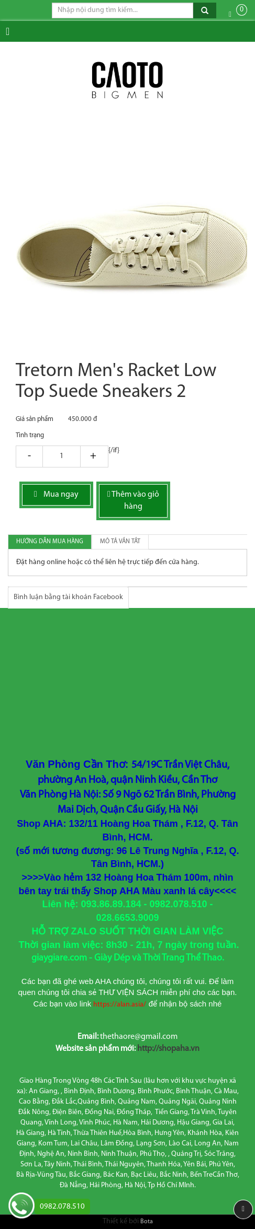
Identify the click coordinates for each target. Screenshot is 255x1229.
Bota (146, 1222)
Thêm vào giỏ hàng (133, 500)
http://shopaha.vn (168, 1049)
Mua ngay (56, 494)
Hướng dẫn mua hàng (49, 542)
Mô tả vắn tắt (120, 542)
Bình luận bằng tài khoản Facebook (68, 597)
